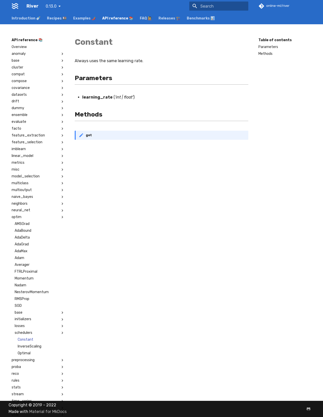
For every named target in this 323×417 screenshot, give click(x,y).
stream (38, 394)
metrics (38, 162)
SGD (18, 306)
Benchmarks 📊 (201, 18)
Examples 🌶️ (84, 18)
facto (38, 128)
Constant (25, 339)
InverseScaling (29, 346)
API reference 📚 (117, 18)
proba (38, 367)
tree (38, 408)
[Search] (218, 6)
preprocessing (38, 360)
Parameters (268, 47)
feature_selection (38, 142)
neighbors (38, 203)
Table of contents (275, 40)
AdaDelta (22, 237)
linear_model (38, 156)
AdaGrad (22, 244)
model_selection (38, 176)
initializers (40, 319)
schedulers (40, 333)
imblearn (38, 149)
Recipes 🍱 (57, 18)
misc (38, 169)
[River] (15, 6)
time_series (38, 401)
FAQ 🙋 (146, 18)
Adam (19, 258)
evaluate (38, 122)
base (38, 60)
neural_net (38, 210)
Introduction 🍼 (26, 18)
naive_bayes (38, 197)
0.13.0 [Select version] (51, 6)
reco (38, 374)
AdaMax (21, 251)
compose (38, 81)
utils (38, 414)
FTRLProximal (26, 271)
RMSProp (22, 299)
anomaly (38, 54)
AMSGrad (22, 224)
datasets (38, 94)
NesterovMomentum (32, 292)
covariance (38, 88)
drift (38, 101)
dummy (38, 108)
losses (40, 326)
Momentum (24, 278)
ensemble (38, 115)
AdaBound (23, 230)
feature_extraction (38, 135)
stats (38, 387)
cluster (38, 67)
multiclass (38, 183)
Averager (22, 265)
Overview (19, 47)
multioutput (38, 190)
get (89, 135)
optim (38, 217)
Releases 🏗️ (169, 18)
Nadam (20, 285)
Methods (265, 54)
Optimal (24, 353)
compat (38, 74)
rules (38, 380)
